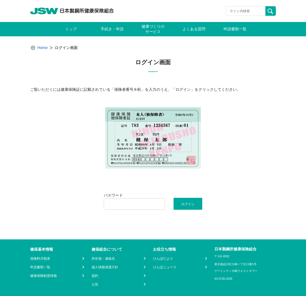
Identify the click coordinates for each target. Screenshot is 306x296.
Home (42, 48)
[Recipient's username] (246, 11)
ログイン (188, 204)
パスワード (113, 195)
